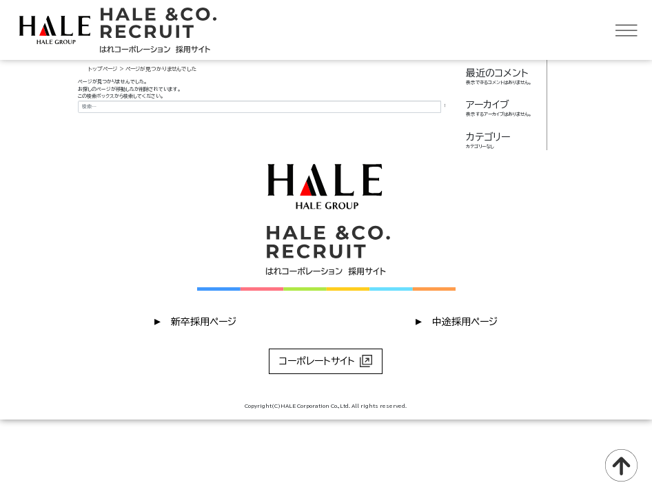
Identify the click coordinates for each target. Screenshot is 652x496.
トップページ (102, 69)
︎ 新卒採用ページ (195, 321)
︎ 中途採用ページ (457, 321)
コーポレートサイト (325, 361)
